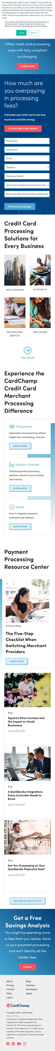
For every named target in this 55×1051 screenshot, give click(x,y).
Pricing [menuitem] (10, 985)
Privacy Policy (12, 1015)
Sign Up (27, 967)
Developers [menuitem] (32, 989)
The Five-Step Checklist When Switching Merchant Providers (26, 642)
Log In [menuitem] (9, 997)
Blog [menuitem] (28, 981)
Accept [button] (21, 33)
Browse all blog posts (27, 900)
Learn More (27, 66)
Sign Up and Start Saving (23, 128)
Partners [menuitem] (30, 985)
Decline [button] (33, 33)
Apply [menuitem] (29, 993)
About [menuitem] (9, 981)
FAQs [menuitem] (9, 993)
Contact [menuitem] (10, 989)
